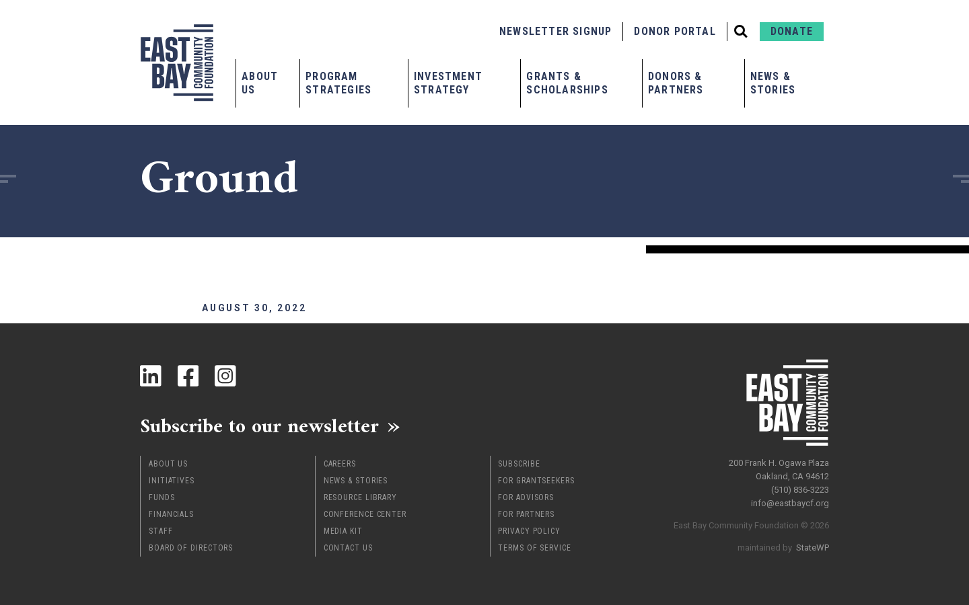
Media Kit (343, 531)
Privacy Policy (529, 531)
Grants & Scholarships (567, 83)
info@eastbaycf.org (790, 503)
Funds (162, 497)
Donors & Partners (676, 83)
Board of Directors (191, 548)
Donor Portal (674, 31)
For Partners (526, 514)
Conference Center (365, 514)
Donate (791, 31)
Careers (340, 464)
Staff (161, 531)
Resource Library (360, 497)
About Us (260, 83)
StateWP (812, 547)
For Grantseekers (536, 480)
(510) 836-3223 (800, 490)
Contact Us (348, 548)
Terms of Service (534, 548)
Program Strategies (338, 83)
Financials (171, 514)
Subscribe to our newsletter (261, 426)
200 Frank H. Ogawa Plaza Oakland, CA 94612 (779, 469)
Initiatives (171, 480)
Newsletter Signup (555, 31)
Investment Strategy (448, 83)
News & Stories (772, 83)
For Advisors (526, 497)
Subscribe (519, 464)
